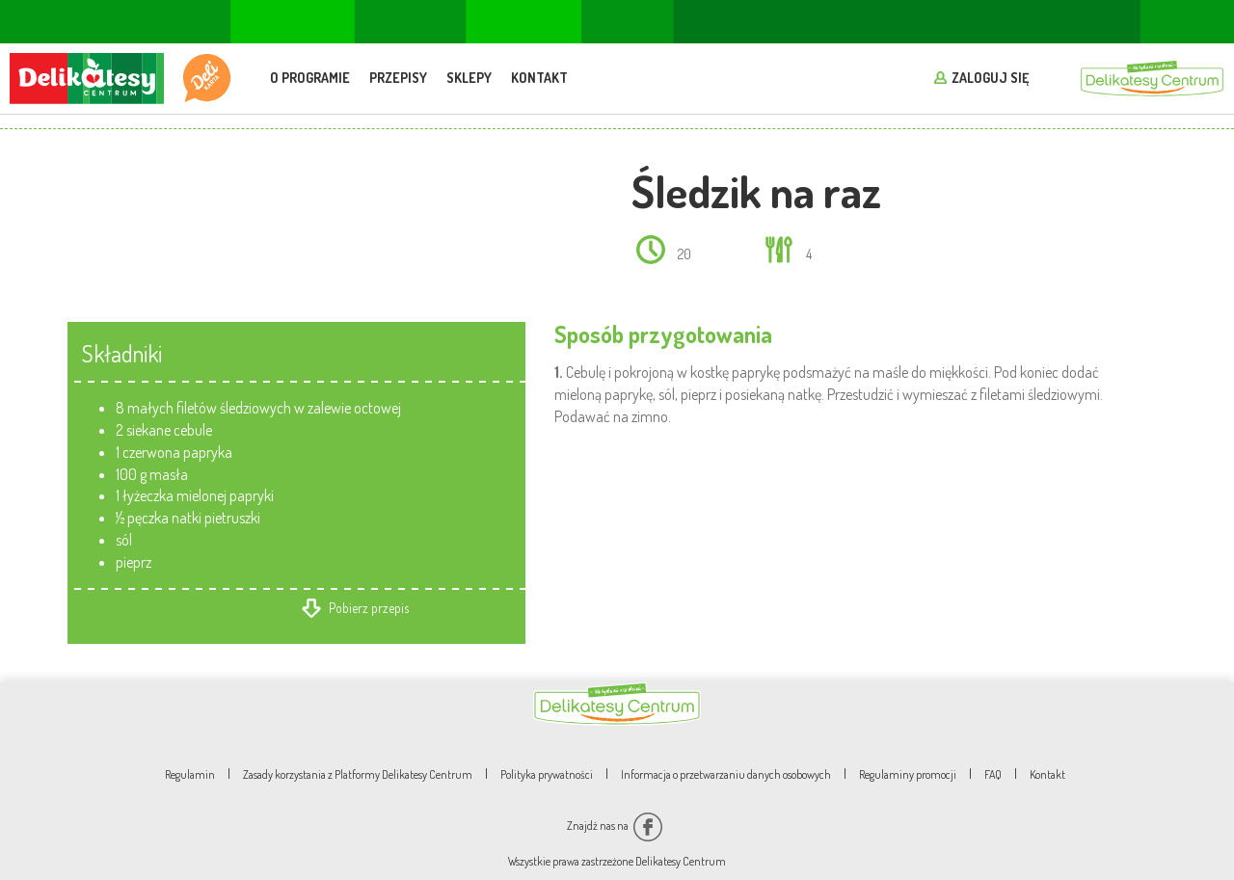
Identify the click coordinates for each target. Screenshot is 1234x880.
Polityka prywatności (546, 774)
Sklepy (469, 77)
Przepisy (398, 77)
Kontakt (539, 77)
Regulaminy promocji (907, 774)
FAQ (993, 774)
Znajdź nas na (614, 825)
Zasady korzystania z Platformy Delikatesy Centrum (357, 774)
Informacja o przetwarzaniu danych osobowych (726, 774)
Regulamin (190, 774)
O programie (310, 77)
